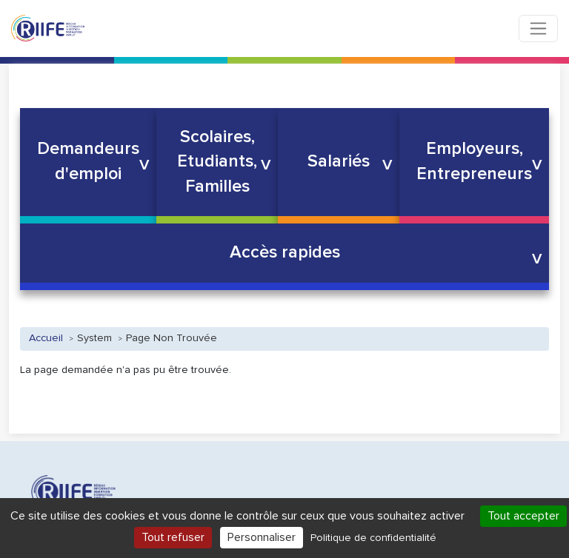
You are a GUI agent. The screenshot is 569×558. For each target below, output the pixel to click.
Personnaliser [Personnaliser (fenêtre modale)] (261, 537)
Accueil (46, 338)
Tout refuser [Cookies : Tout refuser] (173, 537)
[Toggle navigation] (538, 28)
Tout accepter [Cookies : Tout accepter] (523, 516)
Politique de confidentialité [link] (373, 538)
